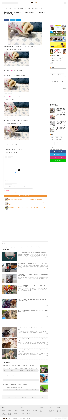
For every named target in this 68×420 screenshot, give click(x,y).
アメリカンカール (54, 86)
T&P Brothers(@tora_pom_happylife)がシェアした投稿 (18, 186)
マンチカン (50, 411)
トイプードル (59, 410)
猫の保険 (28, 413)
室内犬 (52, 137)
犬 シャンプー (59, 411)
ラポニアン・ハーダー (60, 74)
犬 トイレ (41, 408)
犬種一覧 (64, 65)
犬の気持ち (9, 410)
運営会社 (24, 418)
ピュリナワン (51, 407)
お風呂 (56, 139)
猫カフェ (52, 144)
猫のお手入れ (35, 410)
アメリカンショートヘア (43, 411)
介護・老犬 (9, 413)
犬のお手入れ (16, 410)
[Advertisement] (25, 226)
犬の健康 (3, 410)
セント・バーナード (59, 58)
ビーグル (52, 60)
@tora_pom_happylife (14, 191)
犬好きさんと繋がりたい (27, 246)
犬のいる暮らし (18, 246)
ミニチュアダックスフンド (52, 410)
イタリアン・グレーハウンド (55, 72)
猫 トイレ (50, 408)
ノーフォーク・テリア (54, 69)
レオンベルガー (62, 69)
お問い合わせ (10, 418)
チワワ (41, 410)
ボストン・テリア (59, 60)
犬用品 (3, 413)
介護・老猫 (22, 413)
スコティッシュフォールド (55, 81)
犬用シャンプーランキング (61, 413)
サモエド (52, 58)
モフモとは (28, 418)
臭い (56, 141)
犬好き (33, 246)
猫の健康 (22, 410)
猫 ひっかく (59, 408)
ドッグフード (42, 413)
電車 (61, 137)
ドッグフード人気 (51, 413)
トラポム (4, 246)
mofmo (34, 3)
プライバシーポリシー (19, 418)
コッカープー (53, 74)
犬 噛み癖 (58, 407)
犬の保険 (15, 413)
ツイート (12, 20)
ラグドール (53, 83)
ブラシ (60, 139)
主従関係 (56, 137)
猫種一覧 (64, 88)
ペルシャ (62, 81)
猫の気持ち (28, 410)
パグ (42, 246)
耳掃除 (52, 141)
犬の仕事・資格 (4, 414)
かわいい (9, 246)
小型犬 (37, 246)
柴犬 (52, 62)
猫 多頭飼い (42, 407)
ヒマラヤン (58, 83)
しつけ (52, 139)
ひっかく (60, 141)
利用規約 (14, 418)
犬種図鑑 (64, 76)
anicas (7, 190)
